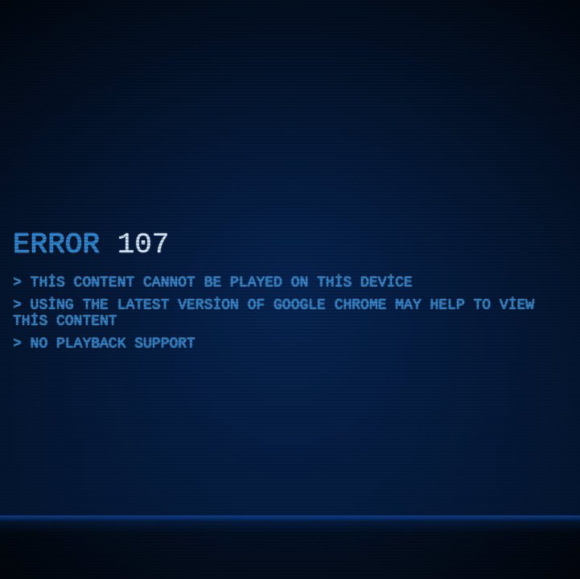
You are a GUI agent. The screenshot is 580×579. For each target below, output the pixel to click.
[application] (290, 289)
